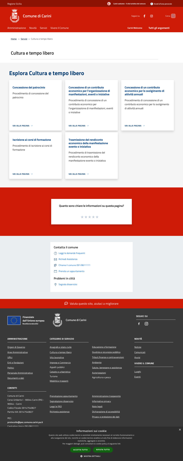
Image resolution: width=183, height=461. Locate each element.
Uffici (9, 357)
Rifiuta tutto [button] (103, 449)
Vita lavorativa (57, 357)
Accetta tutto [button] (80, 450)
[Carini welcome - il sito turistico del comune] (126, 4)
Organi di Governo (16, 347)
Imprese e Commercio (60, 362)
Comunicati (139, 352)
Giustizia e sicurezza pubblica (106, 352)
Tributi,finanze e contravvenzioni (108, 357)
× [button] (180, 430)
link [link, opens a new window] (119, 444)
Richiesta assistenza (59, 411)
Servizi (24, 39)
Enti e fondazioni (15, 362)
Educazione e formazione (104, 347)
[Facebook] (139, 16)
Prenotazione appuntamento (63, 396)
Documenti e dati (15, 378)
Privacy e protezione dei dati (106, 416)
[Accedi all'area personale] (161, 3)
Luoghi (137, 371)
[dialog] (91, 444)
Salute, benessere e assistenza (107, 367)
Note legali (97, 406)
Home (14, 39)
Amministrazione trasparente (106, 396)
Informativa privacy (101, 401)
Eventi (137, 376)
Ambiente (97, 362)
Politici (10, 367)
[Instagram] (147, 16)
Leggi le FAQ (56, 406)
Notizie (137, 347)
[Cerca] (172, 15)
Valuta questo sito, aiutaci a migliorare (91, 303)
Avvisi (137, 357)
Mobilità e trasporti (59, 381)
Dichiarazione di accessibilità (106, 411)
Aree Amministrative (17, 352)
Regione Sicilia (14, 3)
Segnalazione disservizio (61, 401)
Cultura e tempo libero (60, 352)
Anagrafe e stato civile (60, 347)
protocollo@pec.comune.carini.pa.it (25, 422)
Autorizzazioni (99, 372)
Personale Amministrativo (20, 373)
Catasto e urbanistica (60, 371)
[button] (91, 456)
